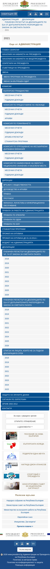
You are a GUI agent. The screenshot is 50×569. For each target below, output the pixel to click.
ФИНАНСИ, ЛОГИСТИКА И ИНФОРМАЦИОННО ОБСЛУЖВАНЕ (24, 204)
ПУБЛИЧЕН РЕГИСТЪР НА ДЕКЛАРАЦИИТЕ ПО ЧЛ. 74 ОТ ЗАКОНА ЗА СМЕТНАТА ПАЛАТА (24, 253)
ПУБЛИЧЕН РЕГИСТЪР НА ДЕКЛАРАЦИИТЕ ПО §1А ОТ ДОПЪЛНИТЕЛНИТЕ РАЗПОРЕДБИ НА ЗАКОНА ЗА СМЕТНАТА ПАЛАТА (24, 24)
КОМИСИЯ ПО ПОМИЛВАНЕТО (17, 123)
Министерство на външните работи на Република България (25, 511)
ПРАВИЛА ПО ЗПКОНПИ (14, 215)
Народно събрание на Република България (25, 500)
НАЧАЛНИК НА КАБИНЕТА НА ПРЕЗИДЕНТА (21, 54)
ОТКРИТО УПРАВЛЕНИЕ (25, 421)
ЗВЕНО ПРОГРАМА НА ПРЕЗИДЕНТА (20, 77)
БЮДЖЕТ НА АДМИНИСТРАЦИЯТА (17, 243)
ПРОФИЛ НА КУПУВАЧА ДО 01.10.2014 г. (19, 238)
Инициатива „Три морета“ (25, 522)
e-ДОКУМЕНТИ (25, 427)
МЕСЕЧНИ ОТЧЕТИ (13, 95)
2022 (7, 277)
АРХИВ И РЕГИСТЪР (14, 137)
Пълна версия (25, 549)
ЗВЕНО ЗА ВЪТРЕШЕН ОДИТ (16, 81)
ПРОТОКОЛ (9, 198)
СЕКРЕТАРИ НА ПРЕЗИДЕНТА (15, 63)
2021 (7, 272)
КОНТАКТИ (7, 408)
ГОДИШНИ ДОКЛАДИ (14, 100)
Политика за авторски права (25, 560)
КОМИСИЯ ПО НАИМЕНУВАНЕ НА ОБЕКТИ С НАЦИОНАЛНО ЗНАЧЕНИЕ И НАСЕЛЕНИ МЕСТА (25, 164)
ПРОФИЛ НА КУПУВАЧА (12, 234)
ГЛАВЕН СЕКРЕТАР (10, 50)
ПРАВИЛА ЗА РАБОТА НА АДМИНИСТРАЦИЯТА (23, 210)
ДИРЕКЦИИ (7, 180)
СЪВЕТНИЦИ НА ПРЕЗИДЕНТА (16, 68)
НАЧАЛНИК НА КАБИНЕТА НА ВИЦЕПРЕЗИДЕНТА (24, 59)
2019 (7, 263)
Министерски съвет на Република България (24, 505)
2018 (7, 259)
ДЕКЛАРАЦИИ (28, 19)
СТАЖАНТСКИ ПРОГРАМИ (13, 229)
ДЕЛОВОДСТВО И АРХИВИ (15, 189)
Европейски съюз (25, 517)
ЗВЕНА (5, 72)
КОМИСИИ (7, 86)
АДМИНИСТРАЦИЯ (10, 19)
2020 (7, 268)
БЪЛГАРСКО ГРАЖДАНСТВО (16, 91)
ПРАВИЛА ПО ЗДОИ (12, 219)
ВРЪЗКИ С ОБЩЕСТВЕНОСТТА (17, 185)
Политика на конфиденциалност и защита (25, 562)
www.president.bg (15, 554)
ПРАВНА (7, 194)
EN (47, 14)
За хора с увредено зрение (25, 416)
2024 (7, 286)
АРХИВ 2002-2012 (10, 404)
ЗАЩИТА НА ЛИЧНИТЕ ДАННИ (15, 395)
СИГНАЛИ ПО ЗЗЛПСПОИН (14, 399)
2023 (7, 281)
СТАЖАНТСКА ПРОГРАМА (16, 141)
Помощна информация (25, 565)
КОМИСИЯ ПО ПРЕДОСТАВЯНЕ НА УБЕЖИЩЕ (24, 105)
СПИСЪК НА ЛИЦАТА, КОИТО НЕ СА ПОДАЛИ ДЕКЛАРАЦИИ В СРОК (24, 352)
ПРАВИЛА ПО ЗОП (12, 224)
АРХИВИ (8, 118)
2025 (7, 290)
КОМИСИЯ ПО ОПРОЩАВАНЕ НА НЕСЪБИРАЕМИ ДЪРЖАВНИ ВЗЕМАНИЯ (26, 147)
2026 (7, 295)
